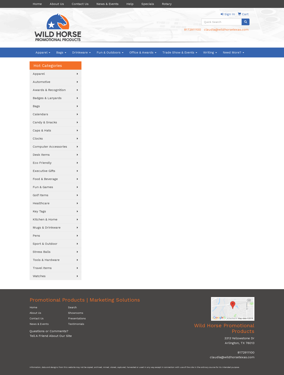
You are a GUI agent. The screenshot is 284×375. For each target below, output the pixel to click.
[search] (245, 22)
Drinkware (81, 52)
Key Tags (39, 211)
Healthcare (41, 203)
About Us (57, 4)
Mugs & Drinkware (47, 227)
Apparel (43, 52)
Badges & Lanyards (47, 98)
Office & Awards (142, 52)
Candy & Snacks (45, 122)
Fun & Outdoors (110, 52)
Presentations (77, 318)
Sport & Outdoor (45, 244)
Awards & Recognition (49, 90)
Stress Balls (41, 252)
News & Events (107, 4)
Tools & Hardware (46, 260)
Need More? (233, 52)
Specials (147, 4)
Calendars (40, 114)
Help (130, 4)
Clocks (38, 138)
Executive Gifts (44, 171)
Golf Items (40, 195)
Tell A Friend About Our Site (51, 336)
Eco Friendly (42, 163)
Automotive (41, 82)
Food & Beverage (45, 179)
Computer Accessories (50, 146)
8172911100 (192, 29)
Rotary (167, 4)
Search (72, 307)
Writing (210, 52)
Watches (39, 276)
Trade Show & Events (179, 52)
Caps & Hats (42, 130)
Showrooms (75, 312)
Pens (36, 235)
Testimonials (76, 323)
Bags (61, 52)
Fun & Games (43, 187)
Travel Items (42, 268)
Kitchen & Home (45, 219)
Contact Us (80, 4)
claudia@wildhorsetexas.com (226, 29)
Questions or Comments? (49, 331)
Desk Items (41, 155)
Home (37, 4)
